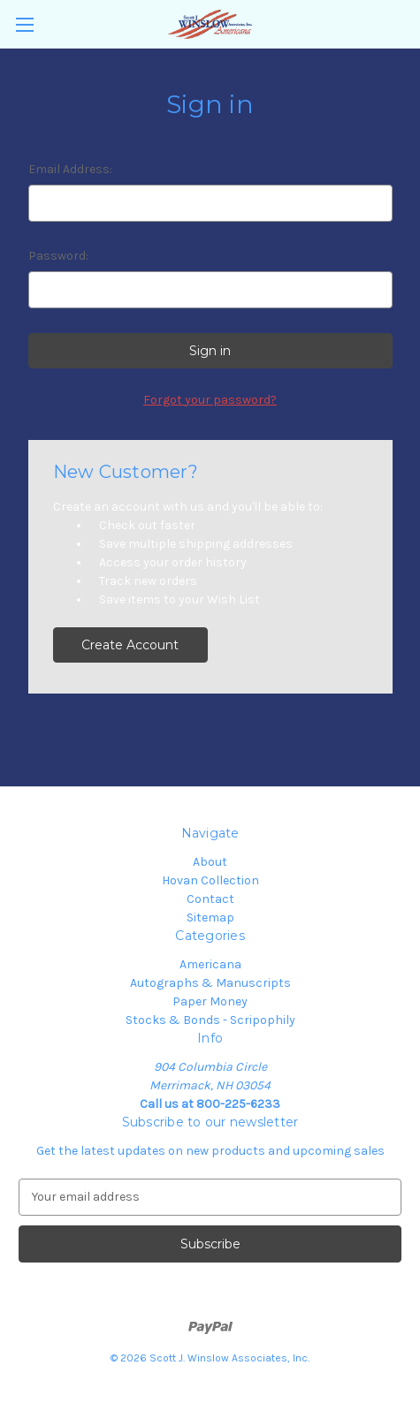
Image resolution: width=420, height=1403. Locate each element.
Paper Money (210, 1001)
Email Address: (70, 169)
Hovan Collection (210, 880)
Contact (210, 898)
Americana (210, 964)
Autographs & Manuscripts (210, 982)
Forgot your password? (210, 399)
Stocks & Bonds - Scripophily (210, 1020)
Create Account (130, 645)
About (210, 861)
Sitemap (210, 917)
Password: (58, 255)
